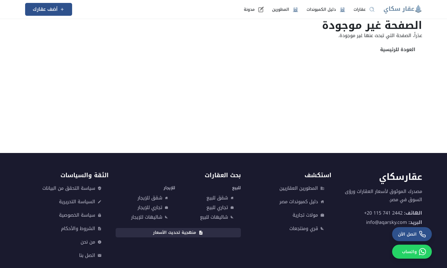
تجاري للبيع (220, 207)
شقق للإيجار (153, 197)
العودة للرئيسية (397, 49)
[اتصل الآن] (412, 234)
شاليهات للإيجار (149, 217)
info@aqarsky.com (386, 222)
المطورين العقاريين (301, 188)
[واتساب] (412, 252)
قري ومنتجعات (306, 228)
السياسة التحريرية (80, 201)
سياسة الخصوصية (80, 215)
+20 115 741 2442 (383, 212)
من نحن (91, 242)
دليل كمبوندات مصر (301, 201)
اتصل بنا (90, 255)
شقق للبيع (220, 197)
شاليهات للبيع (217, 217)
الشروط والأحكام (81, 228)
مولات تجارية (308, 215)
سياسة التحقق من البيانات (72, 188)
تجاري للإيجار (153, 207)
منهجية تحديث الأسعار (178, 232)
